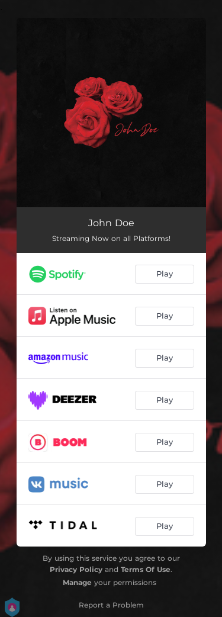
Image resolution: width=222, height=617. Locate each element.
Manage (77, 582)
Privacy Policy (76, 569)
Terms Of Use (145, 569)
